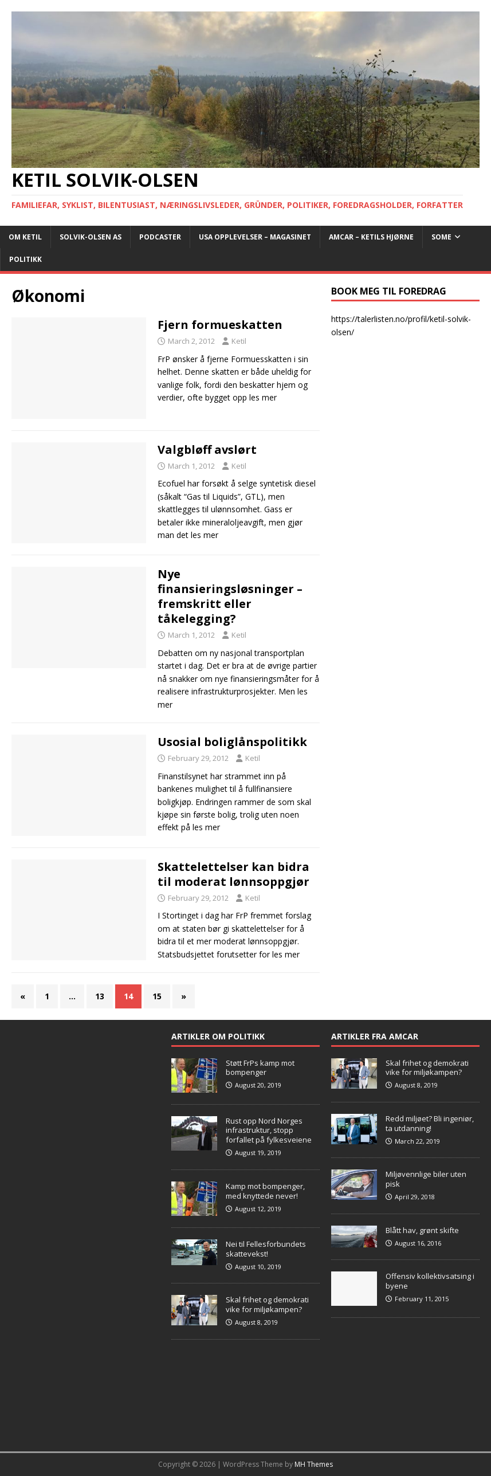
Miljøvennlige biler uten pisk (426, 1179)
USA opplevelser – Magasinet (255, 237)
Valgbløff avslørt (207, 449)
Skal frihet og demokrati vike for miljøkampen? (267, 1304)
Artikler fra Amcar (374, 1036)
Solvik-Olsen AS (90, 237)
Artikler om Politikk (218, 1036)
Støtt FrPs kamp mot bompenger (260, 1068)
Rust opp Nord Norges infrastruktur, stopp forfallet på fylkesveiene (269, 1130)
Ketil (238, 341)
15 (157, 996)
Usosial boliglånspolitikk (232, 741)
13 (99, 996)
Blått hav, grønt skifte (422, 1230)
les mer (263, 397)
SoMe (441, 237)
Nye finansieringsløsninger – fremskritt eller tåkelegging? (230, 596)
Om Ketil (25, 237)
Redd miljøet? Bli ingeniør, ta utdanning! (430, 1123)
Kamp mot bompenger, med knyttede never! (265, 1191)
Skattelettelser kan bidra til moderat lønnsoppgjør (233, 874)
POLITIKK (25, 259)
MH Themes (313, 1464)
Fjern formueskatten (220, 324)
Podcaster (160, 237)
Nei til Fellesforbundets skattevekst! (266, 1249)
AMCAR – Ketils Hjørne (371, 237)
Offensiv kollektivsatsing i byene (430, 1281)
